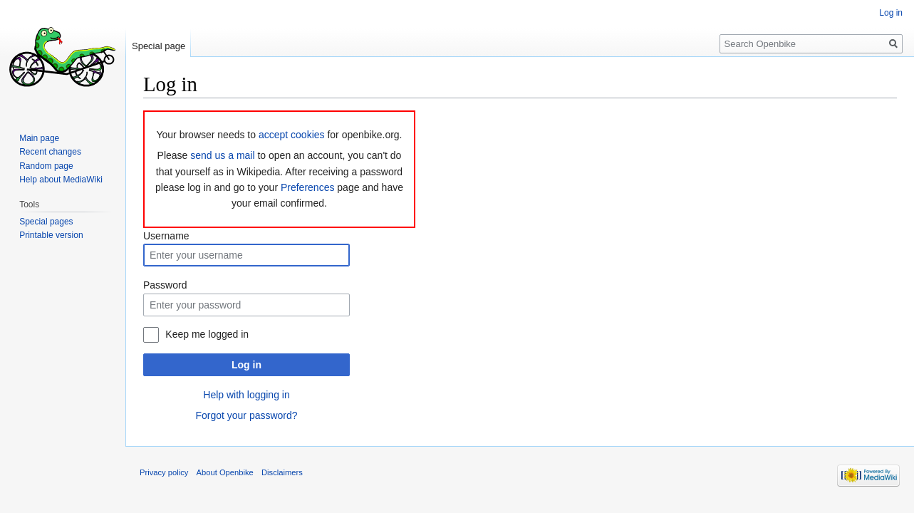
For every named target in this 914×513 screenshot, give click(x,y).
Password (165, 285)
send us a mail (222, 155)
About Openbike (225, 472)
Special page (158, 46)
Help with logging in (246, 394)
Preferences (307, 187)
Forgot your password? (246, 415)
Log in (246, 364)
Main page (39, 138)
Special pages (46, 222)
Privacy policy (164, 472)
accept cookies (292, 134)
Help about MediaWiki (61, 180)
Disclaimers (282, 472)
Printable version (51, 235)
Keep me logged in (207, 334)
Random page (46, 166)
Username (166, 236)
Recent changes (50, 152)
